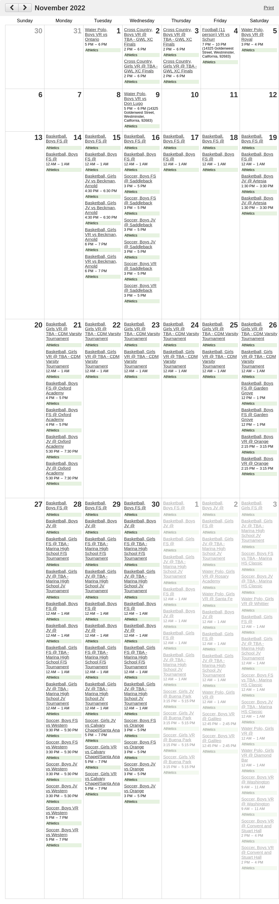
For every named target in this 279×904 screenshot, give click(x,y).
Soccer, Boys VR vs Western (62, 810)
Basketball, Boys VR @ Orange (257, 439)
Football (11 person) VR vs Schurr (216, 34)
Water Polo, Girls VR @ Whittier (257, 601)
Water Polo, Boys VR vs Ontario (96, 34)
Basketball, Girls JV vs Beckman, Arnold (100, 181)
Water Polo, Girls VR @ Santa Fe (218, 596)
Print (269, 8)
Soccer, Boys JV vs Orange (140, 766)
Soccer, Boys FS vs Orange (140, 723)
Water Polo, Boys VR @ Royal (252, 34)
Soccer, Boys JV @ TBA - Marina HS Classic (257, 581)
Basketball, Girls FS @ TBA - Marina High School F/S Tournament (61, 548)
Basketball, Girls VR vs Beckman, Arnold (101, 234)
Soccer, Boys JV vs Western (62, 766)
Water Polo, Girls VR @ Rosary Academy (218, 576)
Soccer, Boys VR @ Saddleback (140, 266)
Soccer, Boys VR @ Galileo (218, 716)
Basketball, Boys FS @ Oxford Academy (62, 388)
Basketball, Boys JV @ (213, 505)
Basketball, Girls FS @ (251, 505)
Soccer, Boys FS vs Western (62, 723)
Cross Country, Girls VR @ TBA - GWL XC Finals (141, 66)
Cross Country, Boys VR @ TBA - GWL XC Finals (138, 36)
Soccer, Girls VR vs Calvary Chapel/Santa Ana (102, 751)
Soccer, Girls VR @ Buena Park (179, 737)
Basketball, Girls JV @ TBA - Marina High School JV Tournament (61, 581)
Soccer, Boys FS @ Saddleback (140, 178)
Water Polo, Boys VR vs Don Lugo (135, 98)
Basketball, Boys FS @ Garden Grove (257, 388)
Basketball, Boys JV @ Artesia (257, 178)
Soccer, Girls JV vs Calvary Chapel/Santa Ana (102, 725)
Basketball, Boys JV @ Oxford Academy (62, 441)
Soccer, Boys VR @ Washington (257, 779)
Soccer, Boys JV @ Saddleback (140, 222)
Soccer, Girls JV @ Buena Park (178, 694)
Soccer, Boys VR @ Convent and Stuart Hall (257, 826)
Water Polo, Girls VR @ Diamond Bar (257, 755)
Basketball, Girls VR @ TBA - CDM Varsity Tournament (64, 331)
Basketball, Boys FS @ (57, 138)
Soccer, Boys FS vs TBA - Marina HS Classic (257, 558)
